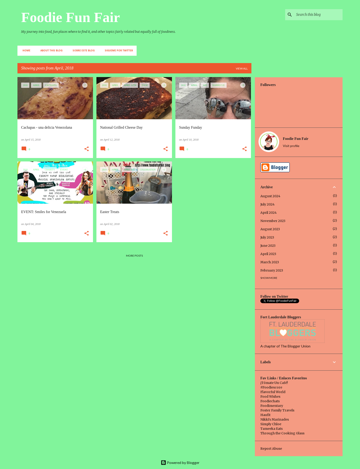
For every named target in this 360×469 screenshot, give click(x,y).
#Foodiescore (271, 387)
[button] (86, 149)
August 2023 (270, 229)
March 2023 (269, 262)
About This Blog (50, 50)
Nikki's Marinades (274, 419)
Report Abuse (271, 449)
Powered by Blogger (180, 462)
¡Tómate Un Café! (274, 383)
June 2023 (268, 246)
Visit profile (291, 146)
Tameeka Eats (271, 429)
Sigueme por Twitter (117, 50)
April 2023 (268, 254)
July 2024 (267, 204)
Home (25, 50)
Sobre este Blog (82, 50)
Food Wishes (270, 396)
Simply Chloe (270, 424)
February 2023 (271, 270)
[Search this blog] (318, 14)
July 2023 (267, 237)
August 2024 (270, 196)
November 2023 (272, 221)
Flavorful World (272, 392)
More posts (134, 255)
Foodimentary (271, 406)
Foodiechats (270, 401)
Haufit (265, 415)
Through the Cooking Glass (282, 433)
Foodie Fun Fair (70, 17)
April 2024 (268, 213)
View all (242, 68)
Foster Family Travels (277, 410)
